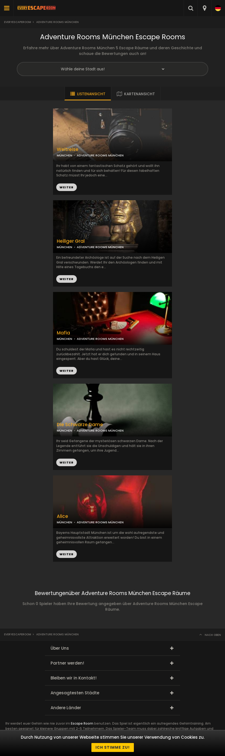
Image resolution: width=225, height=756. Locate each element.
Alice (62, 516)
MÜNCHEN (64, 247)
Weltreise (67, 149)
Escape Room (82, 723)
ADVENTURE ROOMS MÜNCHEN (100, 247)
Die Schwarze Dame (80, 425)
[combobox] (204, 8)
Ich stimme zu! (112, 747)
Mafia (63, 333)
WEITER (66, 279)
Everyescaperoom (17, 22)
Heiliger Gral (71, 241)
